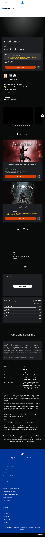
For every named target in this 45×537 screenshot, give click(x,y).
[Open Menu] (2, 2)
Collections (11, 14)
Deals (19, 14)
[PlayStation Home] (22, 2)
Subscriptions (28, 14)
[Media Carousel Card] (18, 115)
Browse (37, 14)
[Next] (42, 115)
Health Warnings (8, 421)
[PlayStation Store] (8, 8)
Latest (4, 14)
